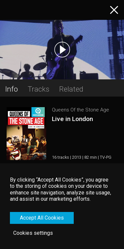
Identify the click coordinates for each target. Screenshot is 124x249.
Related (71, 89)
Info (11, 89)
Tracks (38, 89)
